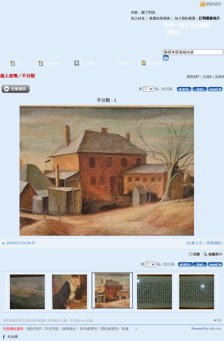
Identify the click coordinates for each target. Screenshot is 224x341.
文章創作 (51, 63)
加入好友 (138, 18)
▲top (217, 320)
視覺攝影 (213, 243)
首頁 (19, 63)
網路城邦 (213, 4)
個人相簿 (87, 63)
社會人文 (194, 243)
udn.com (215, 328)
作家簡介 (154, 63)
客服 (125, 329)
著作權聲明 (88, 329)
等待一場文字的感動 (186, 25)
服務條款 (69, 329)
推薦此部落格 (159, 18)
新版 (173, 32)
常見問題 (52, 329)
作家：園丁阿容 (143, 12)
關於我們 (34, 329)
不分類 (28, 75)
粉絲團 (13, 337)
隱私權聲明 (109, 329)
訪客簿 (121, 63)
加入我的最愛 (185, 18)
